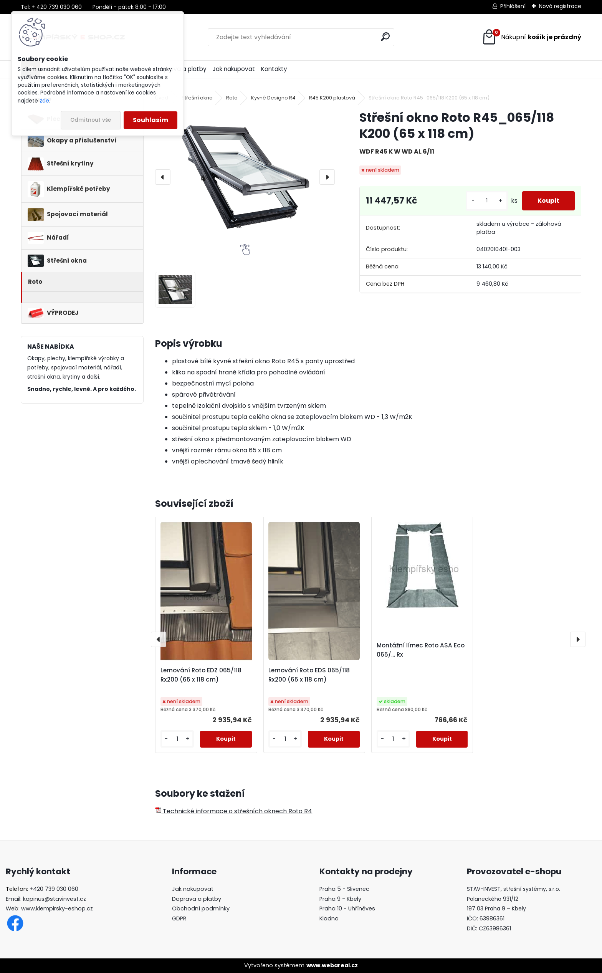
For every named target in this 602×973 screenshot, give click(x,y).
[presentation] (162, 177)
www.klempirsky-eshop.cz (57, 908)
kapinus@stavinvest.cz (54, 899)
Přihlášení (513, 6)
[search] (385, 36)
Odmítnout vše (90, 120)
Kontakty (274, 69)
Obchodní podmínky (201, 908)
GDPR (179, 918)
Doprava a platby (196, 899)
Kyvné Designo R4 (273, 97)
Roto (232, 97)
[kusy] (486, 200)
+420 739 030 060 (54, 889)
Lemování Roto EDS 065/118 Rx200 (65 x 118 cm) (309, 674)
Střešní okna (197, 97)
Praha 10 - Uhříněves (347, 908)
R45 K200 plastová (332, 97)
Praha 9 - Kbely (340, 899)
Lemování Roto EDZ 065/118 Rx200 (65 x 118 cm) (200, 674)
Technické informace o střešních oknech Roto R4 (233, 811)
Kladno (329, 918)
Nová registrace (560, 6)
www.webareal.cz (332, 965)
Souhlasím (150, 120)
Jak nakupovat (234, 69)
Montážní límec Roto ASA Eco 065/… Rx (421, 650)
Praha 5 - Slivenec (344, 889)
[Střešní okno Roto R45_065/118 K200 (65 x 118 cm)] (244, 176)
